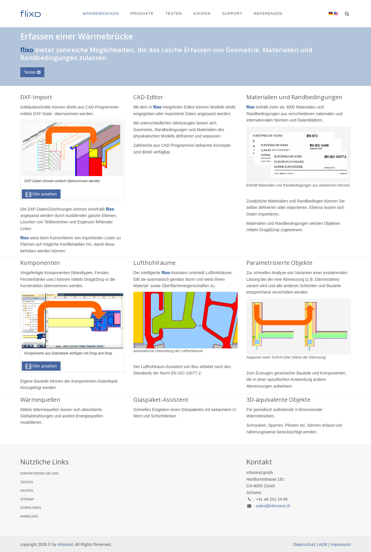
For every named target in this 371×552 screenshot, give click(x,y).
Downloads (30, 507)
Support (232, 13)
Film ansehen (41, 194)
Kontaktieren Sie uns (39, 473)
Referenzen (268, 13)
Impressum (341, 544)
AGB (323, 544)
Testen (173, 13)
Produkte (142, 13)
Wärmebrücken (101, 13)
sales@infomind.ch (273, 506)
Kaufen (202, 13)
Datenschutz (304, 544)
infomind (65, 544)
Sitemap (27, 499)
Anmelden (29, 516)
